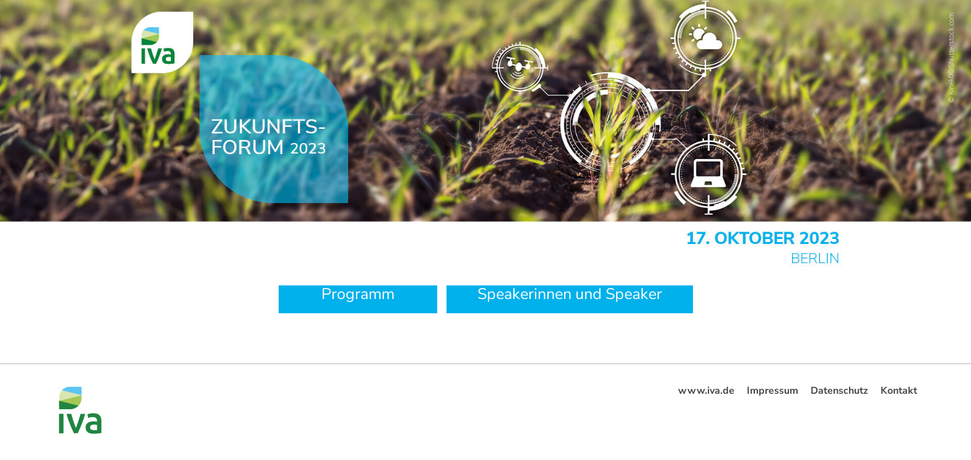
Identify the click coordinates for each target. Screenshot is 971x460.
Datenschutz (839, 390)
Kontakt (899, 390)
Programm (357, 294)
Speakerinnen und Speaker (569, 294)
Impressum (772, 390)
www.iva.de (706, 390)
